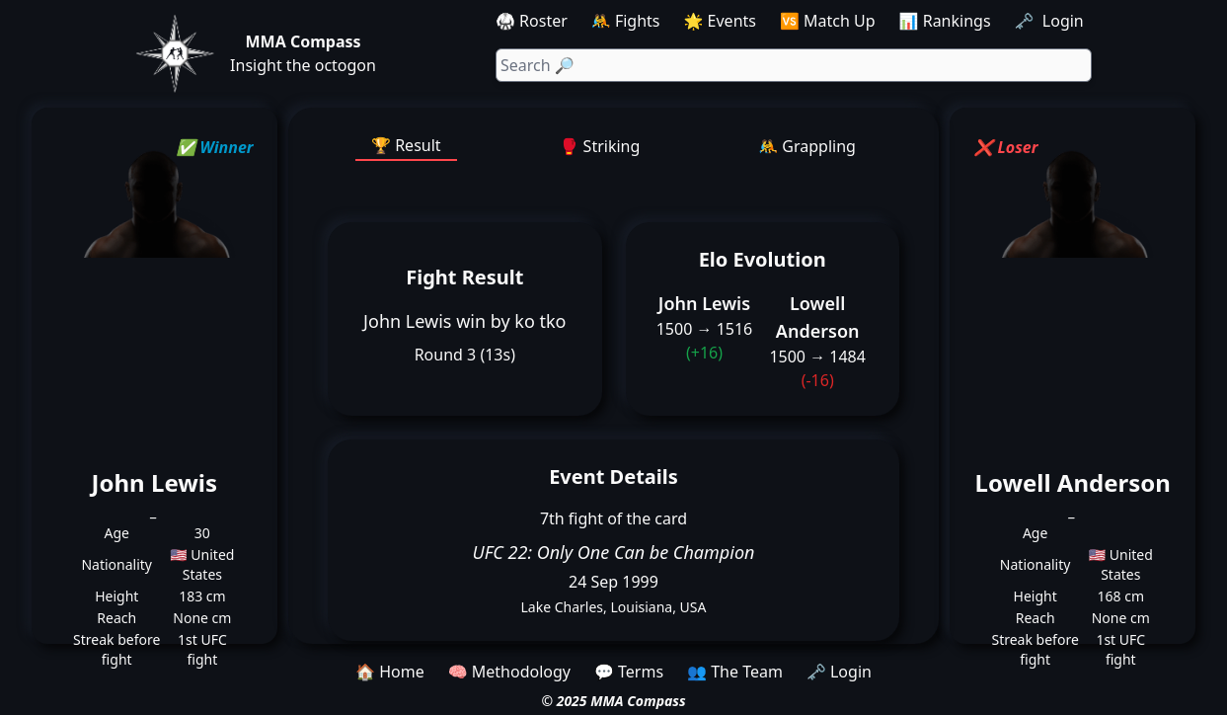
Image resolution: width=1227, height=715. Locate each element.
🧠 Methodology (509, 671)
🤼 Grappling (807, 146)
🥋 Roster (532, 21)
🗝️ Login (1051, 21)
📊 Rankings (945, 21)
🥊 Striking (600, 146)
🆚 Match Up (828, 21)
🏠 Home (389, 671)
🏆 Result (406, 145)
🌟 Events (720, 21)
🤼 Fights (625, 21)
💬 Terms (628, 671)
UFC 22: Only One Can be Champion (614, 552)
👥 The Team (735, 671)
